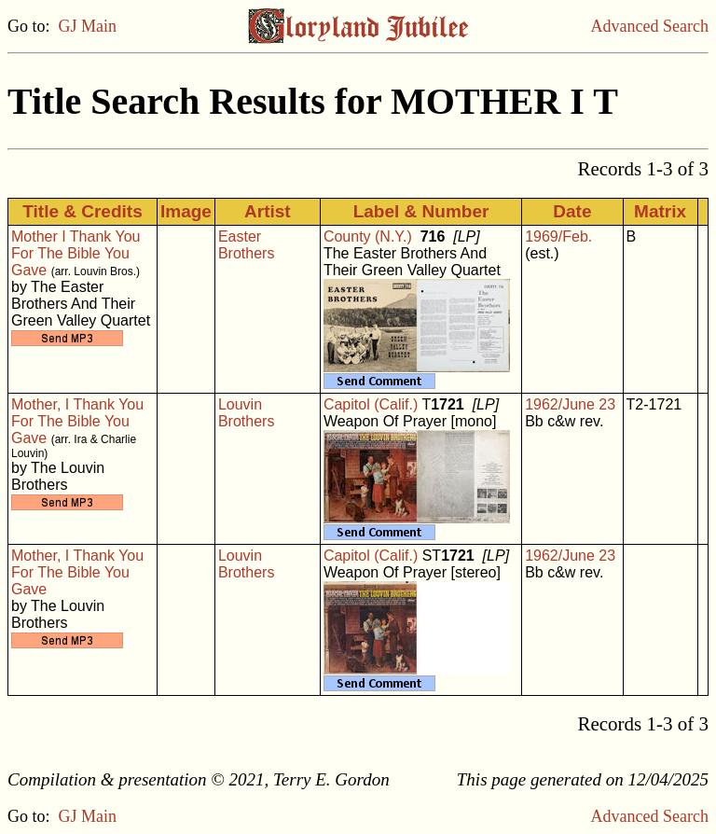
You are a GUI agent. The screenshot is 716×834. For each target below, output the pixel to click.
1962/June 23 (570, 404)
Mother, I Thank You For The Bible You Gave (77, 421)
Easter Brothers (246, 245)
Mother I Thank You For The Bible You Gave (75, 253)
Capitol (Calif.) (371, 404)
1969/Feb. (558, 236)
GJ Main (88, 26)
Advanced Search (650, 26)
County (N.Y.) (368, 236)
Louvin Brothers (246, 412)
